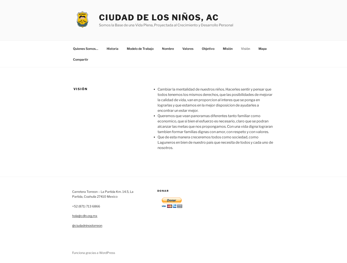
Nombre (168, 48)
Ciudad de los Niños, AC (159, 17)
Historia (112, 48)
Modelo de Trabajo (140, 48)
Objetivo (208, 48)
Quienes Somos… (85, 48)
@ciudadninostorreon (87, 225)
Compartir (80, 59)
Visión (245, 48)
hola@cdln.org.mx (84, 216)
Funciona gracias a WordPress (93, 253)
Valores (187, 48)
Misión (228, 48)
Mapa (262, 48)
